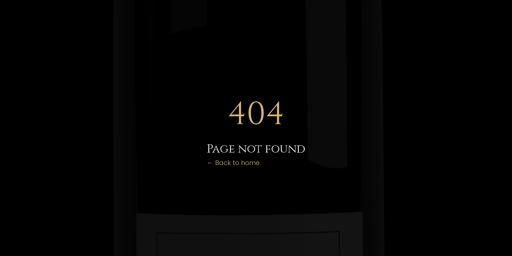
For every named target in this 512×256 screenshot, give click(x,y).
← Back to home (233, 162)
